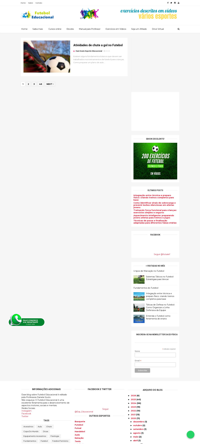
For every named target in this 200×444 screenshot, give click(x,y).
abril (135, 386)
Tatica (65, 401)
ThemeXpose (36, 440)
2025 (134, 345)
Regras (54, 401)
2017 (133, 414)
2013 (133, 429)
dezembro (139, 367)
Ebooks (70, 29)
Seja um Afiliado (139, 29)
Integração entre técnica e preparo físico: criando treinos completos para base (153, 143)
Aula (40, 372)
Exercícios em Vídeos (116, 29)
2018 (133, 410)
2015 (133, 422)
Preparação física (53, 396)
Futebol (44, 387)
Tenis (78, 387)
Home (24, 3)
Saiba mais (37, 29)
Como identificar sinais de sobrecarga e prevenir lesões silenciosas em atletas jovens (154, 151)
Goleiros (27, 391)
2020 (134, 364)
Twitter (25, 362)
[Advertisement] (154, 57)
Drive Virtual (158, 29)
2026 (134, 341)
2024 (134, 349)
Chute (49, 372)
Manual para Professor (89, 29)
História (39, 391)
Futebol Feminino (60, 387)
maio (136, 382)
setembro (138, 375)
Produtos (27, 401)
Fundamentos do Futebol (145, 233)
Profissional (41, 401)
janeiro (137, 397)
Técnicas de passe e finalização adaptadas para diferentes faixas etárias (154, 167)
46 (41, 84)
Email (137, 306)
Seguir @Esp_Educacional (92, 356)
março (136, 390)
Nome (136, 297)
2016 (133, 418)
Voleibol (79, 390)
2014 (133, 425)
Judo (77, 380)
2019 (133, 406)
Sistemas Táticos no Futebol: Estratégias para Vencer (159, 223)
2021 (133, 360)
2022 (134, 356)
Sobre (31, 3)
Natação (79, 384)
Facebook (26, 359)
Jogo (49, 391)
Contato (39, 3)
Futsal (78, 374)
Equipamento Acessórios (34, 382)
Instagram (27, 356)
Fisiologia (55, 382)
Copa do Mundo (30, 377)
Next (50, 84)
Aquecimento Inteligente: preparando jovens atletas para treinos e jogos (153, 162)
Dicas (45, 377)
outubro (137, 371)
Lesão (26, 396)
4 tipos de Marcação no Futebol (148, 216)
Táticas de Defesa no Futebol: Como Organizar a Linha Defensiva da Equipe (159, 253)
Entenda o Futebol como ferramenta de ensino (157, 263)
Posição (37, 396)
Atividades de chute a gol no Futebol (96, 45)
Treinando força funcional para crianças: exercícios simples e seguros (154, 157)
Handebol (80, 377)
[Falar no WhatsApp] (190, 434)
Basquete (80, 367)
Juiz (57, 391)
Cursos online (54, 29)
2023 (134, 352)
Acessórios (28, 372)
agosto (137, 379)
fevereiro (138, 394)
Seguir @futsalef (161, 200)
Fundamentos (29, 387)
